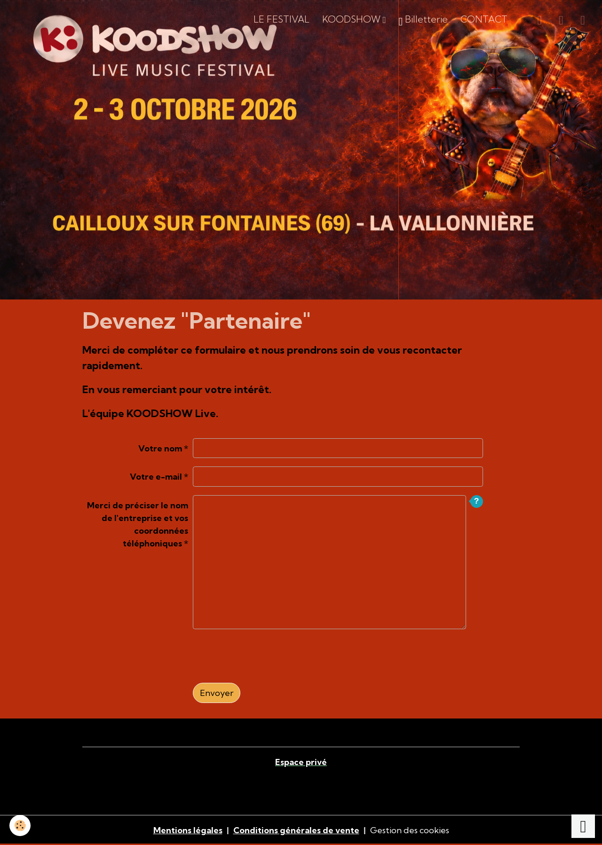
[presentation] (264, 656)
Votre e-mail (156, 476)
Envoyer (217, 692)
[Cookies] (20, 825)
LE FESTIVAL (281, 19)
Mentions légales (187, 830)
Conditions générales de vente (296, 830)
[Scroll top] (583, 826)
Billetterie (423, 21)
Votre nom (160, 448)
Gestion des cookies (409, 830)
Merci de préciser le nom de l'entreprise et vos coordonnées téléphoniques (137, 524)
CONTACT (483, 19)
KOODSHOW (352, 19)
